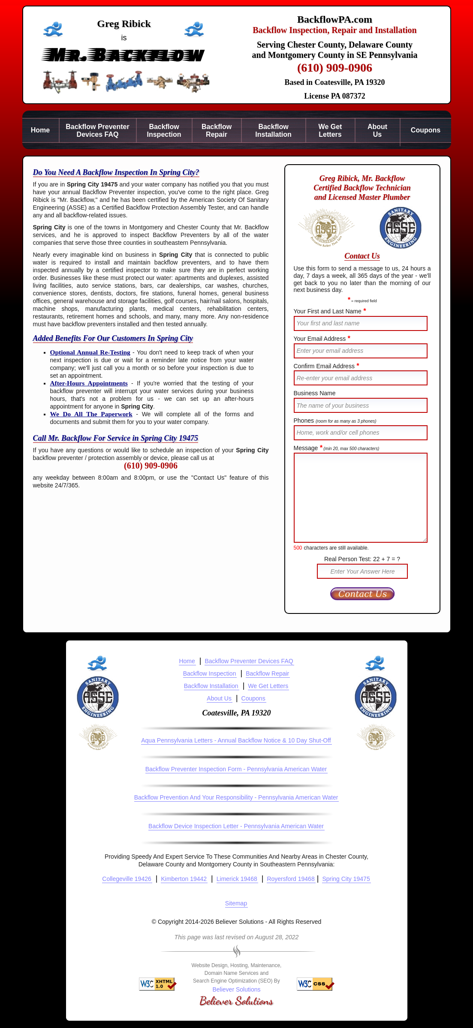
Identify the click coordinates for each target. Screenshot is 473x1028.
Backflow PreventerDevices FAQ (98, 130)
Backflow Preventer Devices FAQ (249, 661)
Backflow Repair (267, 673)
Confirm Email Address (326, 366)
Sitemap (236, 903)
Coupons (425, 130)
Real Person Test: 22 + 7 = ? (362, 559)
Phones (335, 420)
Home (40, 130)
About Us (219, 698)
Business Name (315, 393)
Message (337, 448)
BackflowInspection (164, 130)
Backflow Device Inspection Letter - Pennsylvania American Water (236, 826)
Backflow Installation (211, 685)
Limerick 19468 (237, 878)
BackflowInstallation (273, 130)
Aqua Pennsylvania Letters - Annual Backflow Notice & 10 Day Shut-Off (236, 740)
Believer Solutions (236, 989)
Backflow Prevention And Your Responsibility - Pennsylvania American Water (236, 797)
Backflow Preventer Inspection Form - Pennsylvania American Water (236, 769)
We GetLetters (330, 130)
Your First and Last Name (330, 311)
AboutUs (377, 130)
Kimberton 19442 (184, 878)
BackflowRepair (217, 130)
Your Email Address (322, 338)
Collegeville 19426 (126, 878)
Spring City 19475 (346, 878)
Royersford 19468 (290, 878)
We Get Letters (268, 685)
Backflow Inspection (209, 673)
